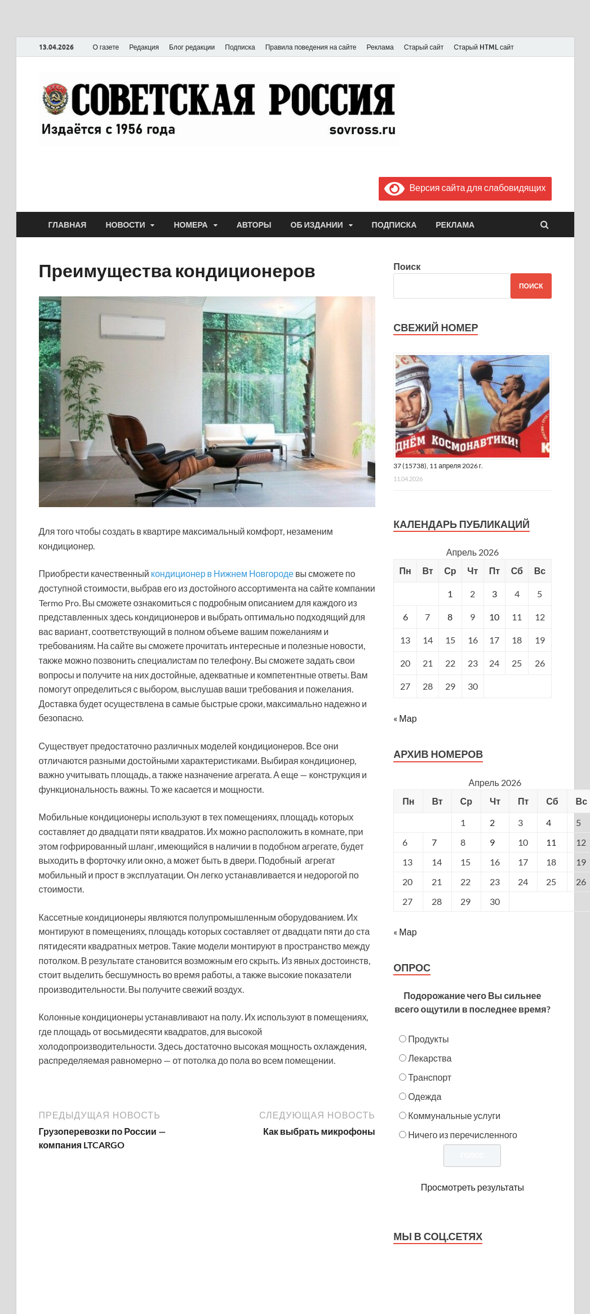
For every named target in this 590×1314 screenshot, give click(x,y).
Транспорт (429, 1077)
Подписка (240, 47)
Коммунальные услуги (454, 1115)
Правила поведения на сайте (311, 47)
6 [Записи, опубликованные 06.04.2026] (405, 616)
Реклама (379, 47)
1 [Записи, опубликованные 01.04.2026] (450, 593)
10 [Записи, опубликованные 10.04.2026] (494, 616)
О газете (106, 47)
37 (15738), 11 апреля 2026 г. (438, 465)
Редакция (144, 47)
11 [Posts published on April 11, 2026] (551, 842)
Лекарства (429, 1058)
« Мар (404, 718)
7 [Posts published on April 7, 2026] (434, 842)
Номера (190, 224)
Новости (125, 224)
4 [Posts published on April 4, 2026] (548, 822)
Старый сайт (424, 47)
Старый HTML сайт (484, 47)
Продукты (428, 1038)
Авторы (254, 224)
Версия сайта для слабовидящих (464, 187)
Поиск (406, 266)
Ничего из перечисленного (462, 1134)
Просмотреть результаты (472, 1187)
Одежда (424, 1096)
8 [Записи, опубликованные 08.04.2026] (450, 616)
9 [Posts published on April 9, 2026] (492, 842)
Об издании (317, 224)
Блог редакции (192, 47)
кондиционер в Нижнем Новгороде (222, 573)
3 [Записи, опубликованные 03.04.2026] (494, 593)
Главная (67, 224)
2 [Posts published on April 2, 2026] (492, 822)
